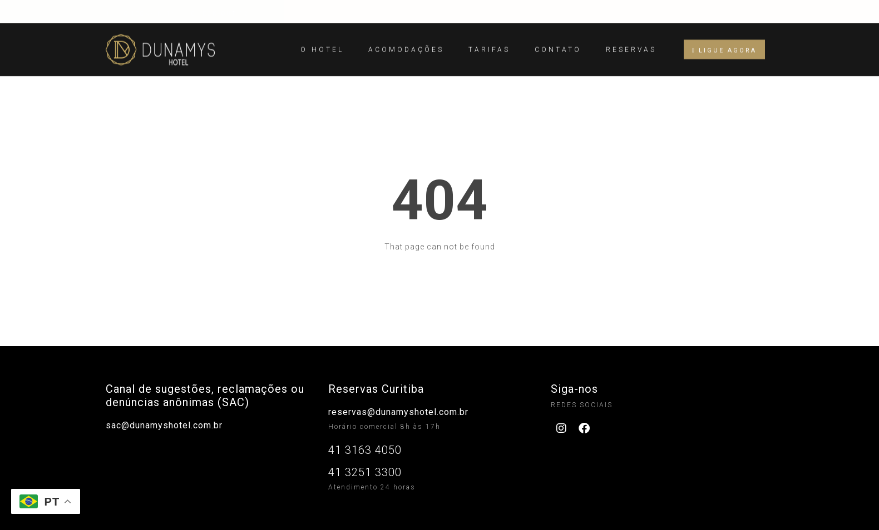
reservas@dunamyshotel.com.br (398, 412)
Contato (558, 44)
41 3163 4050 (365, 450)
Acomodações (406, 44)
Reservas (631, 44)
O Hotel (322, 44)
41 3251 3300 (365, 472)
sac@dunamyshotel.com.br (164, 425)
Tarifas (489, 44)
